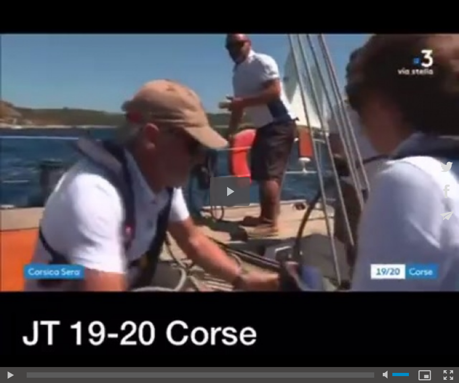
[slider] (200, 375)
